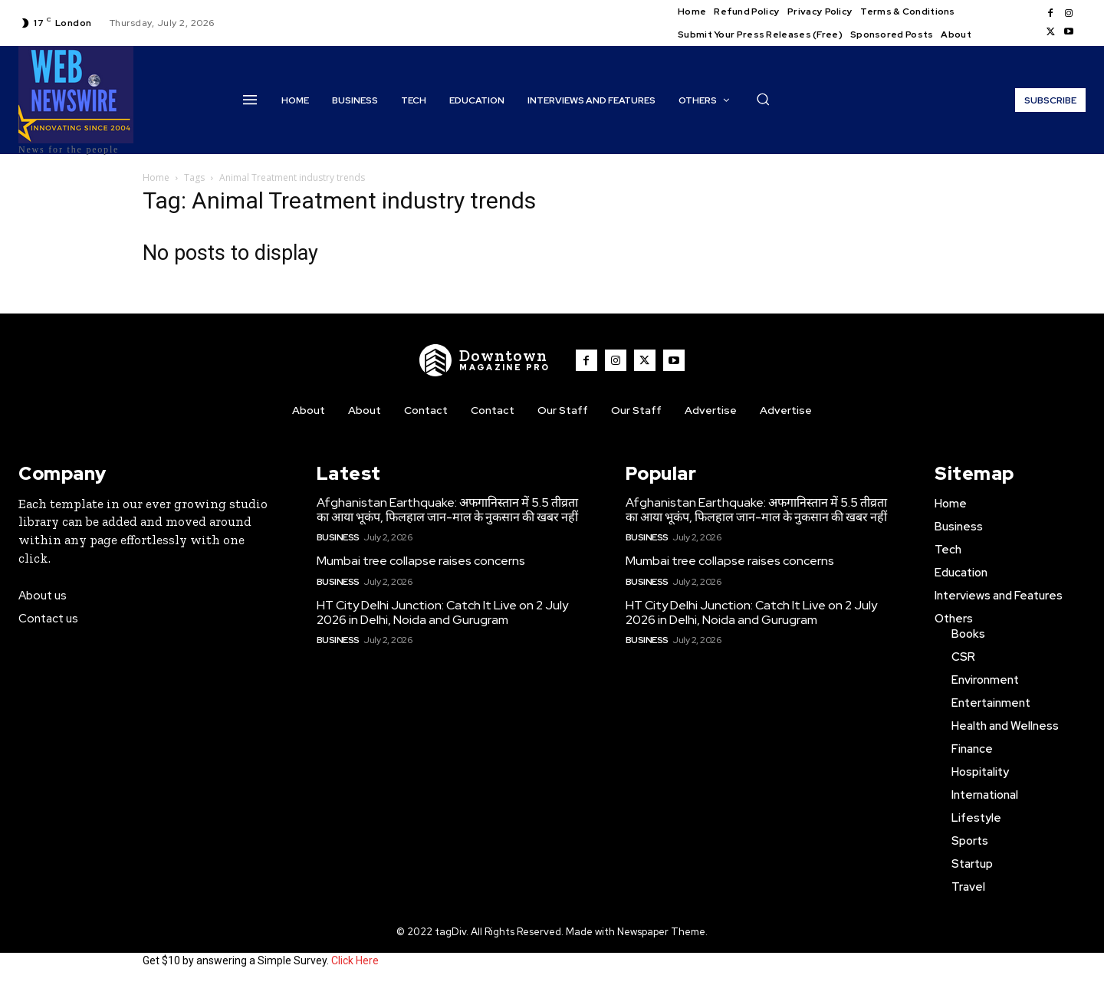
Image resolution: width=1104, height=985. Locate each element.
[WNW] (485, 360)
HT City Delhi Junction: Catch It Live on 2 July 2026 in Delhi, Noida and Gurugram (442, 612)
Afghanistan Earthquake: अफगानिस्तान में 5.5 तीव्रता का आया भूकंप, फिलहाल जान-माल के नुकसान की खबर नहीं (447, 509)
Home (156, 177)
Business (338, 537)
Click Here (355, 960)
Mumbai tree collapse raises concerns (421, 561)
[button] (763, 99)
